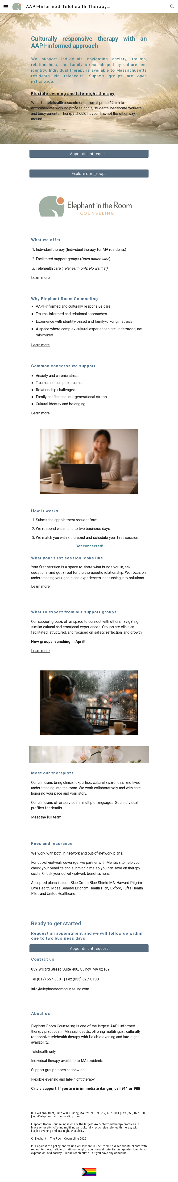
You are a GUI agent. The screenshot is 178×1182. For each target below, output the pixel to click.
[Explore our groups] (89, 173)
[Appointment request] (89, 153)
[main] (89, 42)
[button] (5, 6)
